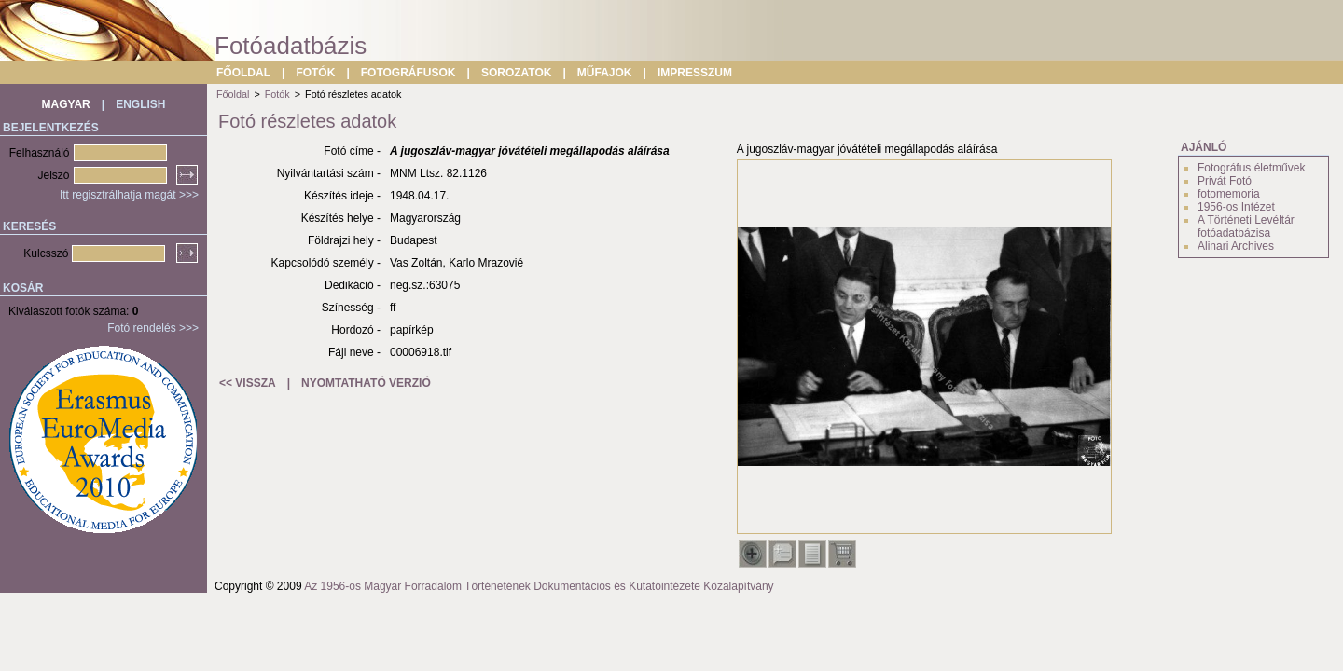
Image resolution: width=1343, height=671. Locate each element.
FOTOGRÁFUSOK (408, 72)
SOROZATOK (516, 72)
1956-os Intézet (1236, 206)
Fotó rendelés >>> (153, 328)
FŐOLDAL (243, 72)
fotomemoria (1229, 193)
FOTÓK (315, 72)
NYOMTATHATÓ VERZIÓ (366, 383)
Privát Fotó (1225, 180)
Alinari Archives (1236, 246)
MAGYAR (66, 104)
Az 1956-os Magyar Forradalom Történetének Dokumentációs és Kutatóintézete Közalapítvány (538, 586)
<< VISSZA (247, 383)
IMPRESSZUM (695, 72)
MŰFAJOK (604, 72)
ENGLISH (140, 104)
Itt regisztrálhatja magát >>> (129, 194)
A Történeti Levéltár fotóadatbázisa (1246, 226)
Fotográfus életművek (1251, 167)
